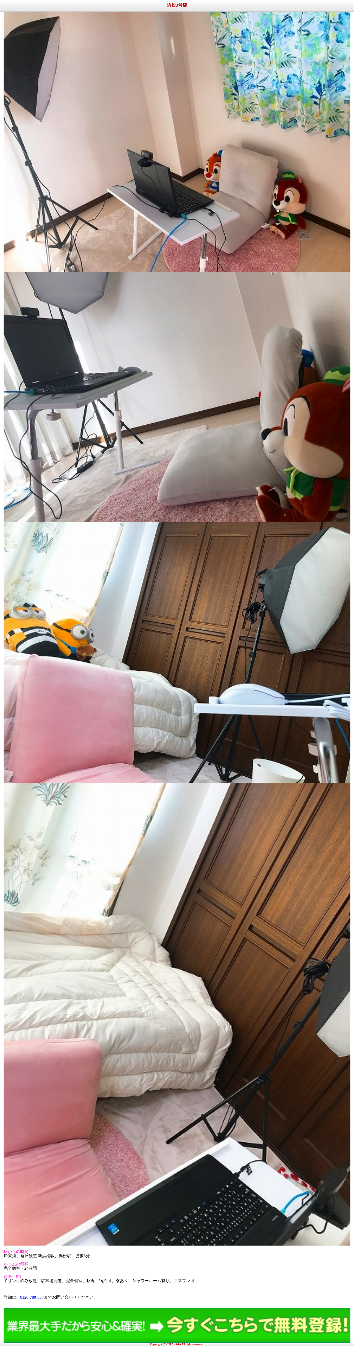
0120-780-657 (32, 1297)
